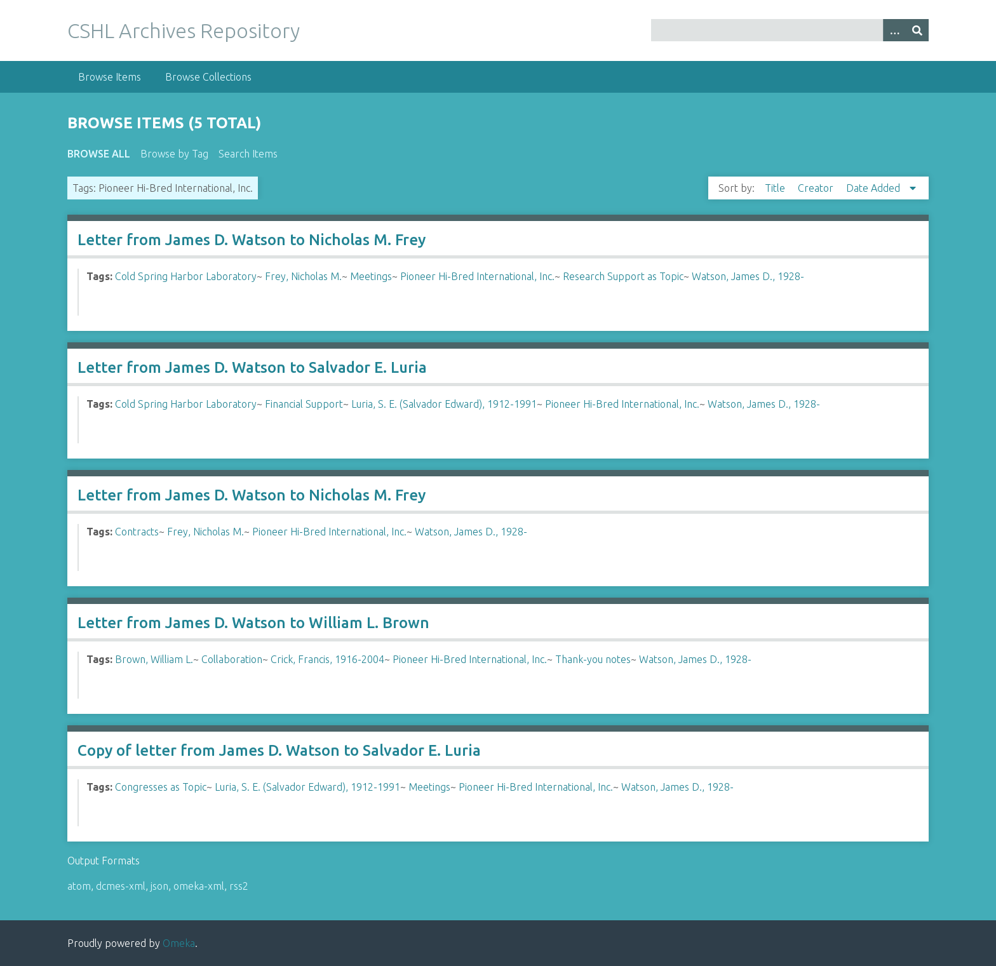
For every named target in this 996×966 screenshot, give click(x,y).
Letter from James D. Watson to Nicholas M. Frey (251, 239)
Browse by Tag (174, 153)
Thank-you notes (593, 659)
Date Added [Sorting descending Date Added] (874, 188)
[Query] (789, 30)
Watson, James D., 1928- (748, 276)
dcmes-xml (120, 886)
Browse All (98, 153)
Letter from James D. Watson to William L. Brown (253, 622)
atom (79, 886)
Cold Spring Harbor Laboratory (186, 276)
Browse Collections (208, 77)
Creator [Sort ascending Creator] (817, 188)
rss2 (238, 886)
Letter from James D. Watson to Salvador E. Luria (252, 367)
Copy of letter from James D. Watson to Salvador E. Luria (279, 750)
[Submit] (917, 30)
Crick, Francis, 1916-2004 (327, 659)
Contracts (137, 531)
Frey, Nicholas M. (303, 276)
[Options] (894, 30)
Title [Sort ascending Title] (776, 188)
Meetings (371, 276)
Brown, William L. (154, 659)
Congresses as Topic (160, 787)
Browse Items (109, 77)
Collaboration (231, 659)
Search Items (248, 153)
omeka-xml (198, 886)
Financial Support (304, 404)
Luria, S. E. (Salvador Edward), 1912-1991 (444, 404)
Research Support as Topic (623, 276)
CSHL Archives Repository (183, 30)
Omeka (179, 943)
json (159, 886)
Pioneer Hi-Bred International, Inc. (477, 276)
